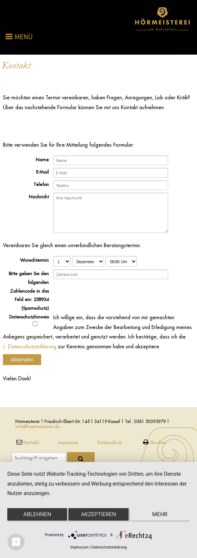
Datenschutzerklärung (32, 346)
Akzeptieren (98, 514)
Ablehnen (37, 514)
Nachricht (39, 196)
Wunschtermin (34, 260)
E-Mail (42, 172)
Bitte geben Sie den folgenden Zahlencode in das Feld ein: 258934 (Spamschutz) (29, 290)
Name (42, 159)
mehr (160, 514)
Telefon (41, 184)
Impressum (68, 442)
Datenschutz (109, 442)
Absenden (22, 360)
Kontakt (27, 442)
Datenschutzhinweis (29, 320)
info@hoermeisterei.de (37, 426)
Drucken (154, 442)
